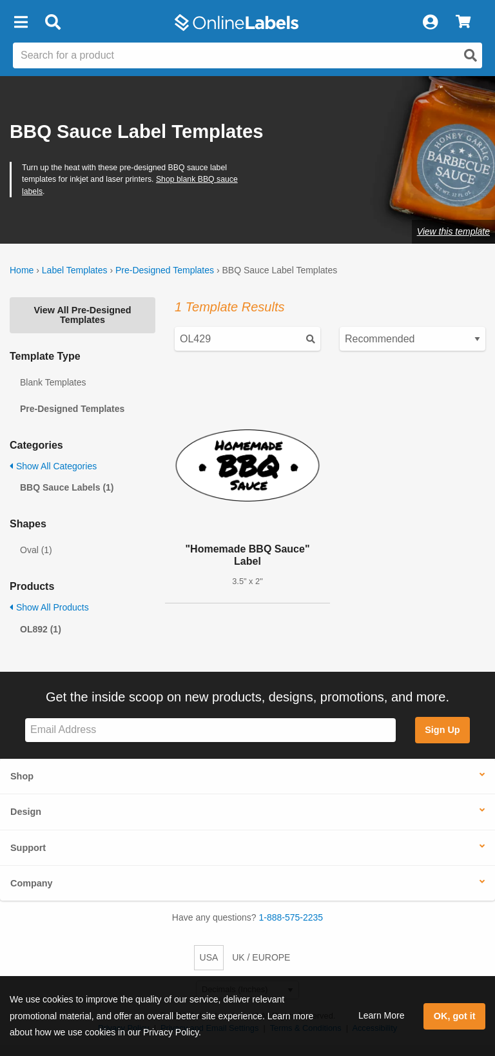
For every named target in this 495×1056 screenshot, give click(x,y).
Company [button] (31, 883)
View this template (453, 231)
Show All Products (49, 607)
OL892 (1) (40, 629)
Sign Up (442, 730)
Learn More (381, 1015)
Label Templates (75, 270)
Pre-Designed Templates (164, 270)
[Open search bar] (52, 22)
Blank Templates (53, 382)
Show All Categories (53, 466)
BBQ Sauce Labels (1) (67, 487)
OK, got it (455, 1016)
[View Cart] (463, 22)
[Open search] (470, 55)
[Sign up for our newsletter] (210, 730)
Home (22, 270)
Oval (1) (36, 550)
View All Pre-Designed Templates (82, 314)
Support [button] (28, 848)
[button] (20, 22)
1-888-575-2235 (291, 917)
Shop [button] (22, 776)
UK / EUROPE (261, 957)
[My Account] (430, 22)
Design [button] (25, 812)
